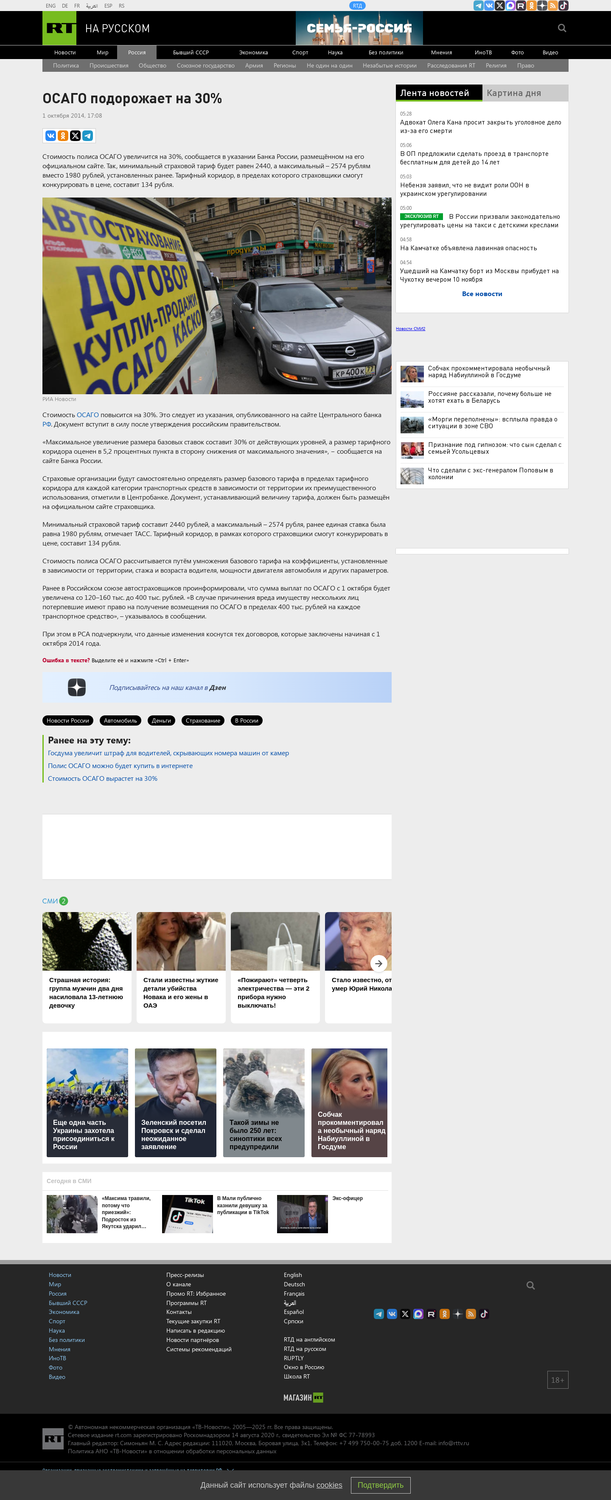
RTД (357, 5)
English (293, 1275)
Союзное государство (206, 65)
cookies (329, 1485)
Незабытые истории (390, 65)
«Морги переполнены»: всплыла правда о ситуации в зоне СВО (493, 422)
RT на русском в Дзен (542, 5)
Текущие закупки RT (193, 1321)
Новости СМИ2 (410, 328)
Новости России (68, 720)
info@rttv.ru (453, 1443)
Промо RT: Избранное (196, 1293)
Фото (517, 52)
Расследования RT (451, 65)
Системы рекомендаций (199, 1349)
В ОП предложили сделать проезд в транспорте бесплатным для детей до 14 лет (474, 157)
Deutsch (294, 1284)
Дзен (217, 687)
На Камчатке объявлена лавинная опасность (468, 247)
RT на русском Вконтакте (489, 5)
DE (65, 5)
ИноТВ (483, 52)
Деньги (161, 720)
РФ (46, 423)
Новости (65, 52)
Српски (293, 1321)
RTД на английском (309, 1339)
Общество (152, 65)
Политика (66, 65)
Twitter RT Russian (500, 5)
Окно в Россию (304, 1367)
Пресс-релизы (185, 1275)
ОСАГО (88, 414)
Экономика (253, 52)
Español (294, 1312)
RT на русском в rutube (521, 5)
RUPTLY (294, 1358)
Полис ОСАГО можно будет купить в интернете (120, 765)
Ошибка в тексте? (66, 660)
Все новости (482, 293)
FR (77, 5)
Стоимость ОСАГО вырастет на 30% (102, 778)
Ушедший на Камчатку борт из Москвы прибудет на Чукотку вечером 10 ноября (479, 274)
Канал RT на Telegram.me (479, 5)
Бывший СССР (191, 52)
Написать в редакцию (195, 1330)
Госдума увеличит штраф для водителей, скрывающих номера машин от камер (168, 752)
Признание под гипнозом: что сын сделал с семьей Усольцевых (495, 448)
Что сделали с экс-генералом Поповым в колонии (490, 473)
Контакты (179, 1312)
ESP (108, 5)
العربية (92, 5)
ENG (51, 5)
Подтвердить (381, 1485)
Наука (335, 52)
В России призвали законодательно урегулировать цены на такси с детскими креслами (480, 220)
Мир (103, 52)
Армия (254, 65)
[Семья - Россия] (359, 28)
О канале (178, 1284)
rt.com (123, 1435)
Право (525, 65)
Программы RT (186, 1303)
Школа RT (297, 1376)
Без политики (386, 52)
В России (246, 720)
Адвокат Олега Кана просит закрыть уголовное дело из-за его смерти (480, 126)
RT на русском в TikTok (563, 5)
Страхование (203, 720)
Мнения (441, 52)
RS (121, 5)
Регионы (285, 65)
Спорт (300, 52)
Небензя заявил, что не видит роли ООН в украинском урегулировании (464, 189)
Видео (550, 52)
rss (553, 5)
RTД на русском (305, 1349)
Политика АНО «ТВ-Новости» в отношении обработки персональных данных (172, 1451)
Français (294, 1293)
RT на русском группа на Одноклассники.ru (532, 5)
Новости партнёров (192, 1340)
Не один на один (330, 65)
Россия (137, 52)
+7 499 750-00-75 (364, 1443)
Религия (496, 65)
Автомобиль (120, 720)
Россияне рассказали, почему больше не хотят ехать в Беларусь (490, 397)
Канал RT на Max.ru (510, 5)
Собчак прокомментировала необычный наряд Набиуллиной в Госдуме (489, 371)
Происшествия (109, 65)
